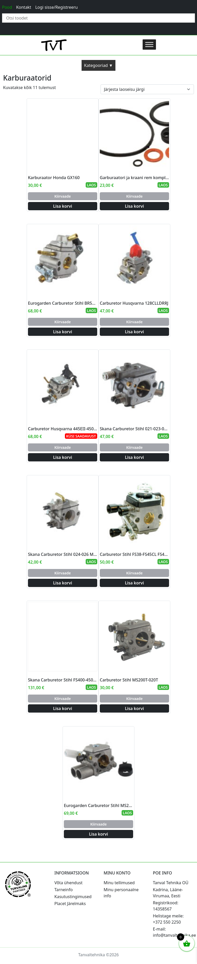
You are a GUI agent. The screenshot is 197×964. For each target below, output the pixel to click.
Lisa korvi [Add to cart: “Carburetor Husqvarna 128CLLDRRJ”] (134, 332)
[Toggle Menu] (149, 44)
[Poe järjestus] (147, 89)
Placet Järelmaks (70, 903)
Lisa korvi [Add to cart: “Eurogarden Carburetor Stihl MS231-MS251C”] (98, 834)
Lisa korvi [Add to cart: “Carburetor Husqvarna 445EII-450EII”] (62, 457)
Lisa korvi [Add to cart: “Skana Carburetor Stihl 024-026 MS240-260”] (62, 583)
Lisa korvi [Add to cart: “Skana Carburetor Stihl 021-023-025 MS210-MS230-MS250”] (134, 457)
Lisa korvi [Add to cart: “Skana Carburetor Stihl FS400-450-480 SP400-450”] (62, 708)
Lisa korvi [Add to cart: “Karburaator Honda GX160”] (62, 206)
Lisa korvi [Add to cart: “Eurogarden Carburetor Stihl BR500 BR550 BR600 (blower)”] (62, 332)
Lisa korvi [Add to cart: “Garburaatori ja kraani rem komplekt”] (134, 206)
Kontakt (23, 7)
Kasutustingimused (73, 896)
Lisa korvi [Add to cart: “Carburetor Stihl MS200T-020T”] (134, 708)
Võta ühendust (68, 883)
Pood (7, 7)
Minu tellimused (119, 883)
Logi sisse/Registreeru (56, 7)
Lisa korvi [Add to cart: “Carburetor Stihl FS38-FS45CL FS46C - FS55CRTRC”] (134, 583)
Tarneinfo (63, 889)
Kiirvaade (62, 196)
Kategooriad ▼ (98, 65)
